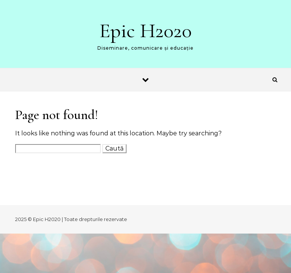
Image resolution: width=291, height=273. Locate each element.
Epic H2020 (145, 30)
